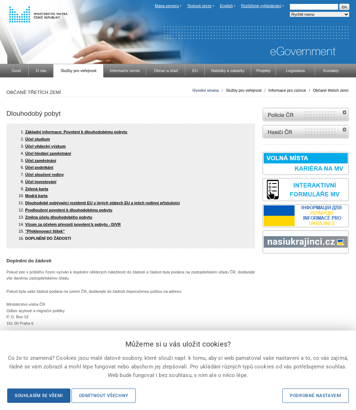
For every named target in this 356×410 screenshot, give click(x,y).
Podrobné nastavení (315, 395)
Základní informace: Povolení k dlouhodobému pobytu (76, 132)
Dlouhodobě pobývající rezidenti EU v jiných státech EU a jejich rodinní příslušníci (102, 203)
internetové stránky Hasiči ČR (306, 131)
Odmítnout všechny (103, 395)
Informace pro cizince (287, 90)
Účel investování (40, 182)
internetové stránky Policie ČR (306, 114)
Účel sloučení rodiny (44, 174)
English (226, 6)
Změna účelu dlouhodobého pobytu (58, 217)
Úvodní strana (206, 90)
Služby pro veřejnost (244, 90)
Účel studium (37, 139)
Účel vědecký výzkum (45, 146)
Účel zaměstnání (40, 160)
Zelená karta (36, 189)
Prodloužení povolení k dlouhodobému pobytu (68, 210)
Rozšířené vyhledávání (261, 6)
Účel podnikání (39, 167)
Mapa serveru (167, 6)
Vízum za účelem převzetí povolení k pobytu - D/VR (73, 224)
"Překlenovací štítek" (45, 231)
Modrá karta (36, 196)
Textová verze (199, 6)
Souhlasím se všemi (39, 395)
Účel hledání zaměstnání (48, 153)
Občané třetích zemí (330, 90)
